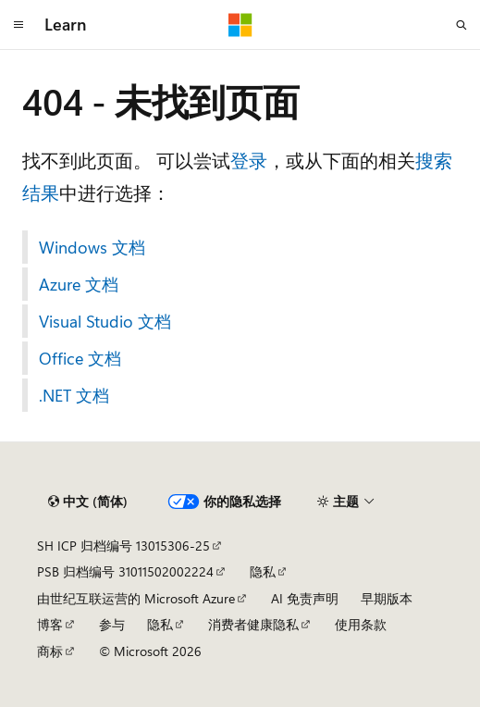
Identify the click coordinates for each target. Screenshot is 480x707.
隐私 (263, 571)
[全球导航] (18, 25)
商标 (50, 651)
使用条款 (361, 624)
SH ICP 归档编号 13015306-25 (123, 545)
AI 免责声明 (304, 598)
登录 (248, 159)
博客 (50, 624)
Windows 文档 (92, 247)
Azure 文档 (78, 284)
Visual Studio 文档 (105, 321)
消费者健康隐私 (253, 624)
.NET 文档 (74, 395)
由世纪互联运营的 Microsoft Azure (136, 598)
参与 (112, 624)
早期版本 (386, 598)
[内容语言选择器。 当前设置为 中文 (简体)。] (88, 501)
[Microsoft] (240, 25)
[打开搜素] (461, 25)
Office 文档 (80, 358)
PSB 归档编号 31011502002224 (125, 571)
